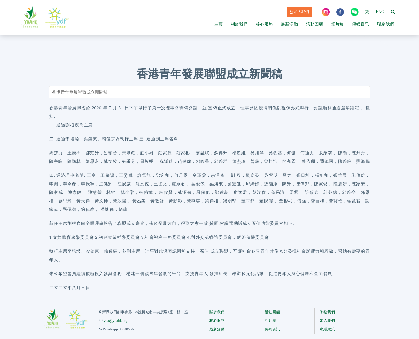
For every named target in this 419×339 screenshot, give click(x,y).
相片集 (337, 24)
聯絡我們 (385, 24)
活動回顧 (314, 24)
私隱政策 (327, 329)
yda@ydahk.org (115, 321)
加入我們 (299, 12)
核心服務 (264, 24)
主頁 (218, 24)
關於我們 (239, 24)
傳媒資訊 (360, 24)
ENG (380, 11)
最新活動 (289, 24)
